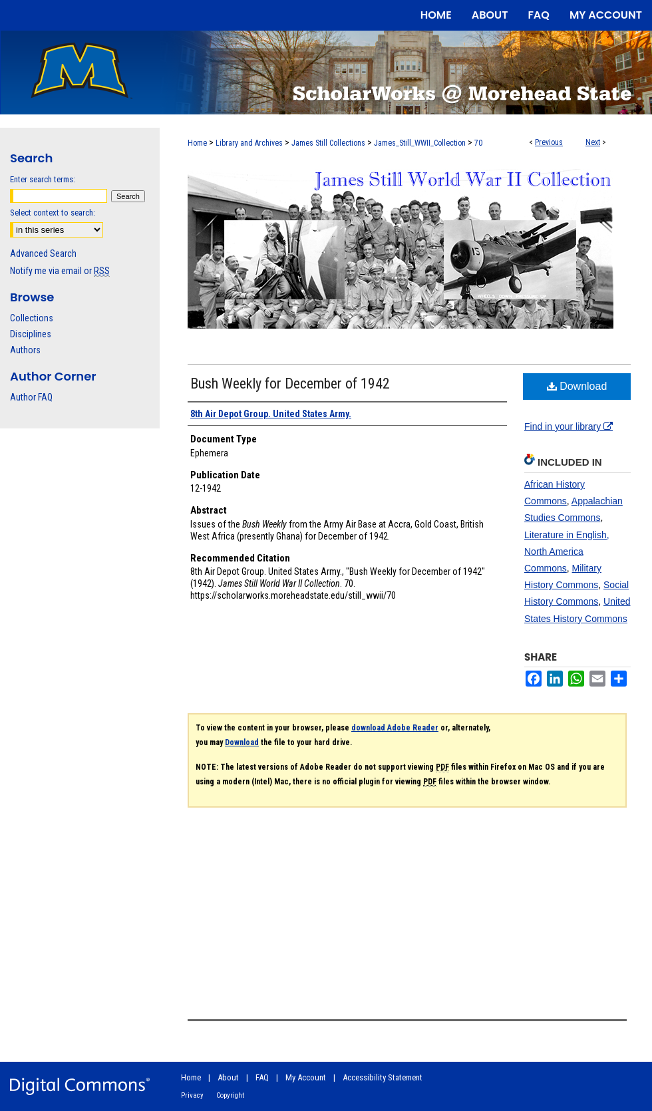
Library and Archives (249, 143)
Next (592, 142)
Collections (31, 318)
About (228, 1077)
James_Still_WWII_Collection (420, 143)
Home (197, 143)
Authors (25, 350)
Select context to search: (52, 213)
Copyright (230, 1095)
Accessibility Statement (382, 1077)
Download (577, 386)
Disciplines (30, 334)
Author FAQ (31, 397)
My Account (305, 1077)
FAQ (262, 1077)
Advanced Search (43, 253)
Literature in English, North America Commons (566, 551)
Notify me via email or (60, 270)
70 (478, 143)
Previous (549, 142)
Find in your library (568, 426)
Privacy (192, 1095)
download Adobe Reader (394, 727)
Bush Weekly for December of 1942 (290, 383)
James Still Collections (328, 143)
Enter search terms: (42, 179)
